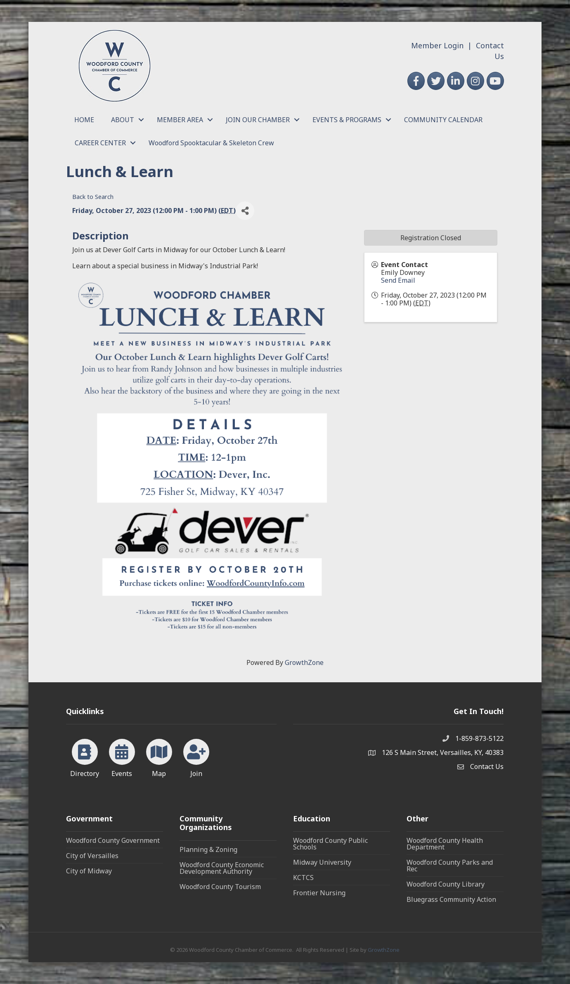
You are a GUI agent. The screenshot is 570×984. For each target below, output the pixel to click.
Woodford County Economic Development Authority (222, 868)
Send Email (398, 280)
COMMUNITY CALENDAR (443, 119)
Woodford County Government (113, 840)
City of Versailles (92, 855)
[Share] (245, 210)
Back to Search (93, 197)
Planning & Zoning (208, 849)
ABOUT (122, 119)
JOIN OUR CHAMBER (258, 119)
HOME (84, 119)
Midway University (322, 862)
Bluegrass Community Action (451, 899)
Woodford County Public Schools (330, 844)
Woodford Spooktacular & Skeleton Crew (211, 142)
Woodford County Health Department (445, 844)
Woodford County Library (446, 884)
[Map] (159, 756)
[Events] (122, 756)
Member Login (437, 45)
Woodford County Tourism (220, 886)
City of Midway (89, 870)
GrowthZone (304, 662)
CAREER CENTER (100, 142)
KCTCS (303, 877)
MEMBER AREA (180, 119)
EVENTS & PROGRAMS (346, 119)
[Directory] (85, 756)
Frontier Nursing (319, 892)
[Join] (196, 756)
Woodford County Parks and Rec (450, 865)
